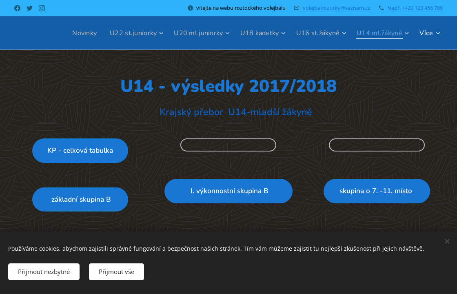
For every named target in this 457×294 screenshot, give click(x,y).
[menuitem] (72, 33)
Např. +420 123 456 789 (415, 7)
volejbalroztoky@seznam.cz (336, 7)
